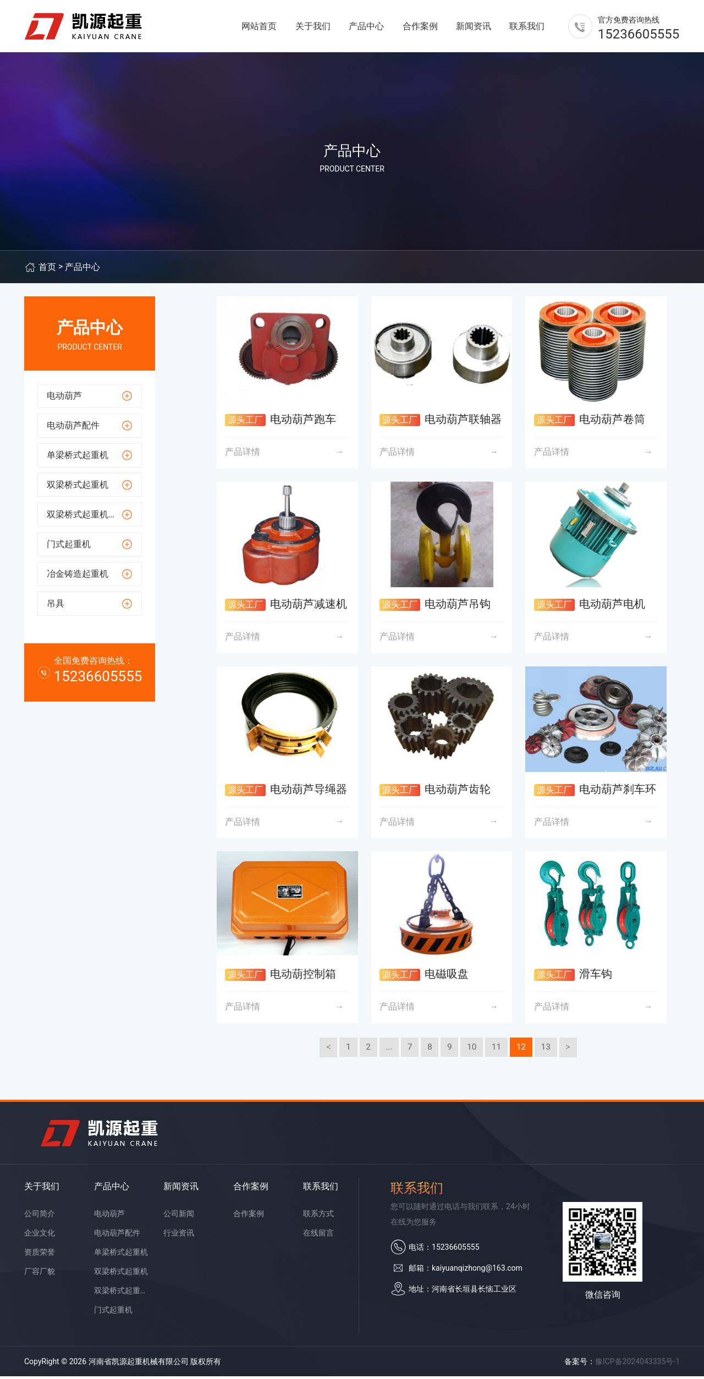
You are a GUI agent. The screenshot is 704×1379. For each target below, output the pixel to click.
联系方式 (318, 1216)
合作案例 (420, 27)
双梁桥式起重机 (121, 1274)
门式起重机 (113, 1312)
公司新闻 (178, 1216)
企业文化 (39, 1235)
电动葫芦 (109, 1216)
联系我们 (526, 27)
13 (548, 1049)
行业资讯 (178, 1235)
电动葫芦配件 (117, 1235)
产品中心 (366, 27)
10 (472, 1049)
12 (523, 1049)
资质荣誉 (39, 1254)
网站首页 (259, 27)
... (387, 1049)
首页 (47, 269)
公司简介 (39, 1216)
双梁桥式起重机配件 (122, 1293)
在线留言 (318, 1235)
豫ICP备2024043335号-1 (637, 1364)
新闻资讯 (473, 27)
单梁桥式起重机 (121, 1254)
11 (498, 1049)
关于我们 (313, 27)
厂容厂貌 (39, 1274)
